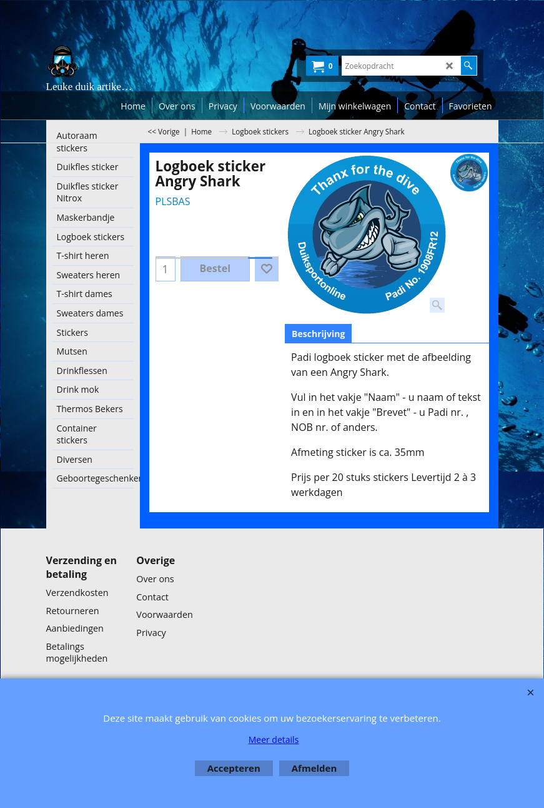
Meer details (274, 739)
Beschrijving (318, 334)
